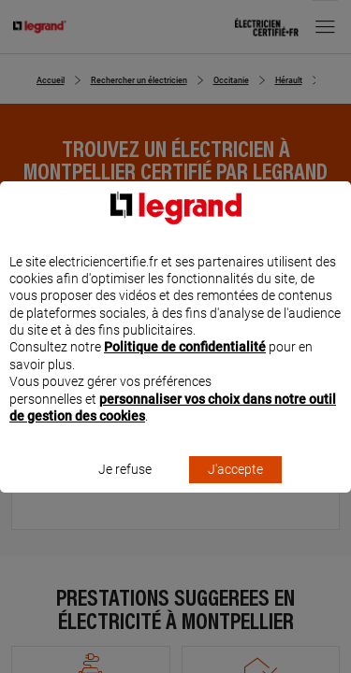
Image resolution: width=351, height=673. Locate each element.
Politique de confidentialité (185, 364)
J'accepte (235, 487)
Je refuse (125, 487)
